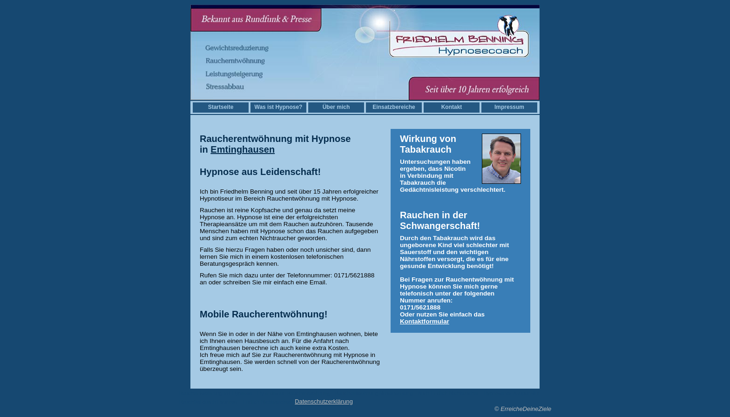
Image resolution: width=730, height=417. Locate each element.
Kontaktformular (424, 321)
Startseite (221, 107)
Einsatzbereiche (393, 107)
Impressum (509, 107)
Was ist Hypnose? (279, 107)
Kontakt (451, 107)
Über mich (336, 107)
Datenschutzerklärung (323, 401)
